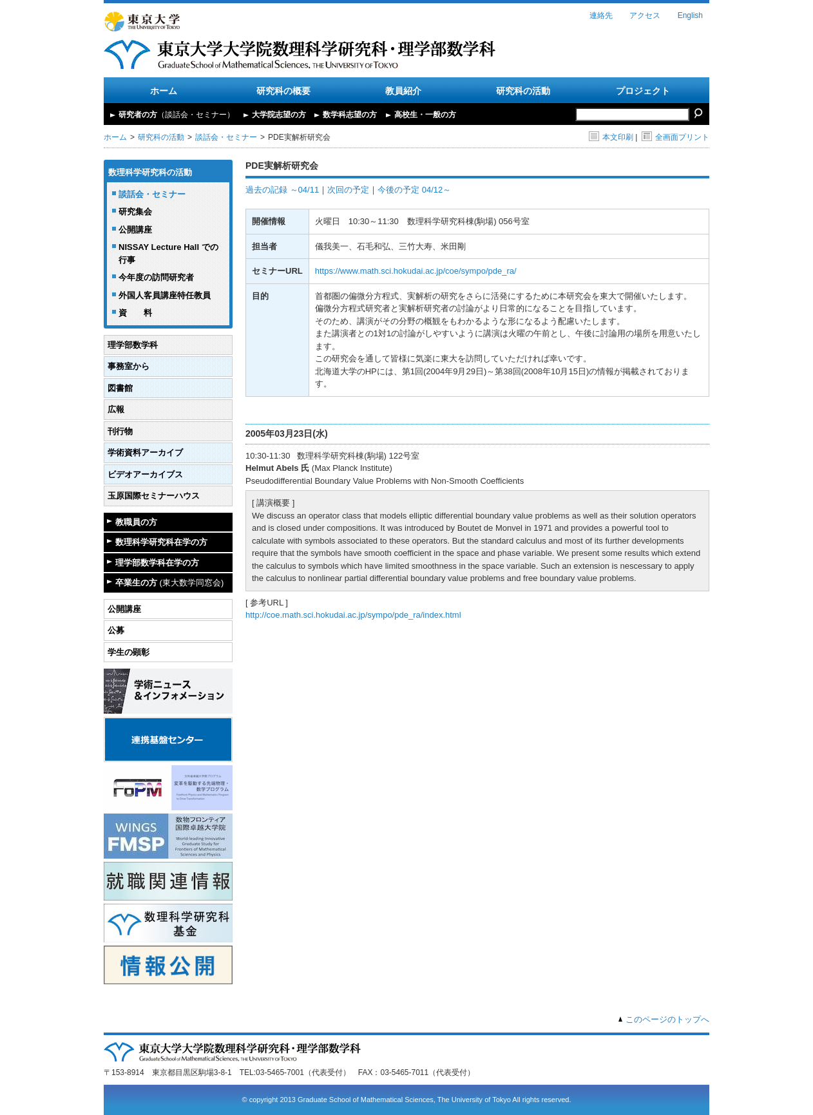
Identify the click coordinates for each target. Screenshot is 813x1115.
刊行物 (120, 431)
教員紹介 (403, 91)
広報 (116, 409)
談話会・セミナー (226, 137)
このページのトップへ (667, 1019)
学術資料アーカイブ (145, 452)
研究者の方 (176, 114)
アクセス (644, 15)
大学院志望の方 (279, 114)
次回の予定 (348, 190)
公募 (116, 630)
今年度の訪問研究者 (156, 277)
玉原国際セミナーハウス (154, 495)
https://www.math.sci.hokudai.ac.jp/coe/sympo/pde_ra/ (416, 271)
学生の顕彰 (128, 652)
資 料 (135, 313)
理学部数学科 (133, 345)
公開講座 (135, 229)
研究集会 (135, 211)
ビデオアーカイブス (145, 474)
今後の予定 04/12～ (414, 190)
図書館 (120, 388)
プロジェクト (643, 91)
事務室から (128, 366)
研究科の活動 (523, 91)
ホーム (163, 91)
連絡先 (601, 15)
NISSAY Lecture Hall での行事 (168, 253)
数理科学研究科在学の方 (161, 542)
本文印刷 (611, 137)
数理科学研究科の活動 (150, 172)
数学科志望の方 (350, 114)
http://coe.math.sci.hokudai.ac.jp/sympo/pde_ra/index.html (353, 615)
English (690, 15)
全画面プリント (675, 137)
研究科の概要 (283, 91)
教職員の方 (136, 522)
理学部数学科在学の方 (157, 562)
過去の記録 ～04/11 (282, 190)
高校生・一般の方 (425, 114)
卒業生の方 (169, 582)
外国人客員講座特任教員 (165, 295)
